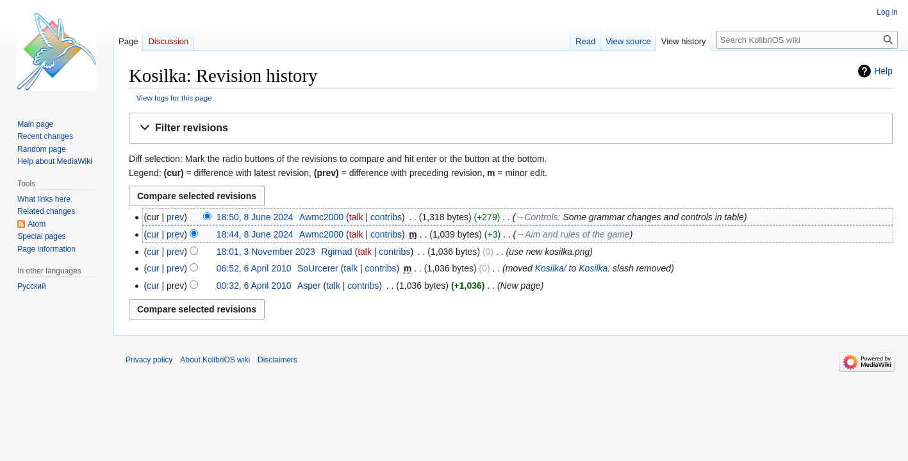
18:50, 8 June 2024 (255, 217)
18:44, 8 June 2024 (255, 234)
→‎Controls (537, 217)
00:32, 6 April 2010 (254, 285)
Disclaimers (277, 359)
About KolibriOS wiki (215, 359)
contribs (386, 217)
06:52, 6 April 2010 (254, 268)
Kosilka (593, 268)
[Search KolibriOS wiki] (807, 40)
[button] (511, 128)
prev (175, 217)
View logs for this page (174, 97)
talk (356, 217)
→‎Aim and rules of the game (572, 234)
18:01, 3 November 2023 (266, 252)
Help (883, 71)
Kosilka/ (550, 268)
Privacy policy (149, 359)
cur (153, 234)
